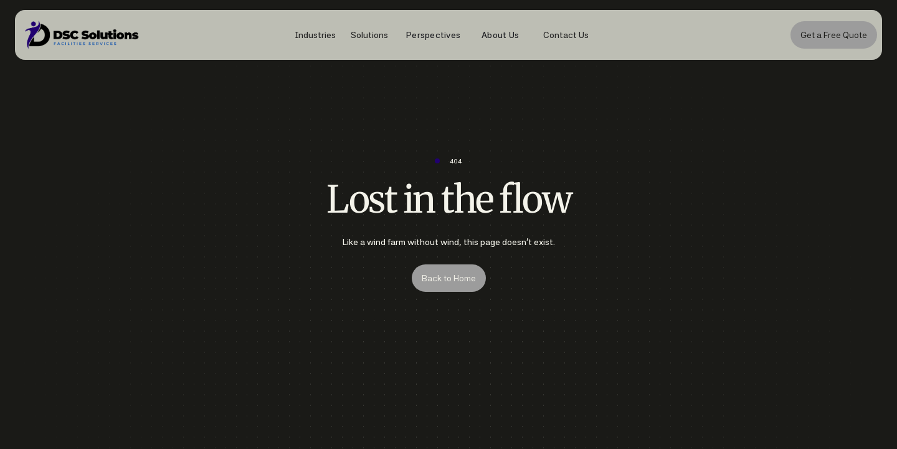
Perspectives (433, 35)
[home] (221, 35)
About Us (500, 35)
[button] (309, 35)
